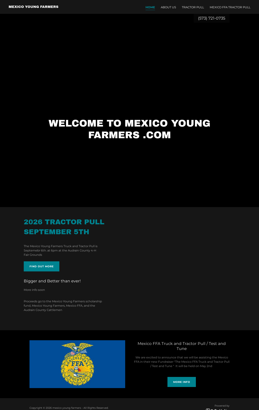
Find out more (41, 266)
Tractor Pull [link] (193, 7)
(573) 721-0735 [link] (211, 18)
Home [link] (150, 7)
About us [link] (168, 7)
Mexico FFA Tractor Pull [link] (230, 7)
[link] (33, 7)
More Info (181, 382)
